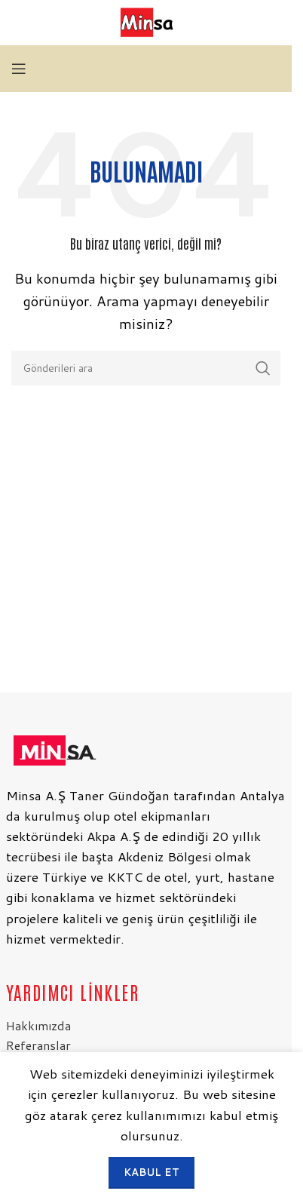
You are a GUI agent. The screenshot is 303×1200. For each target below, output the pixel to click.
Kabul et (151, 1172)
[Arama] (145, 368)
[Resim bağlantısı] (53, 747)
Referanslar (38, 1045)
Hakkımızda (38, 1025)
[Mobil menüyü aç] (19, 69)
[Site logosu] (146, 21)
